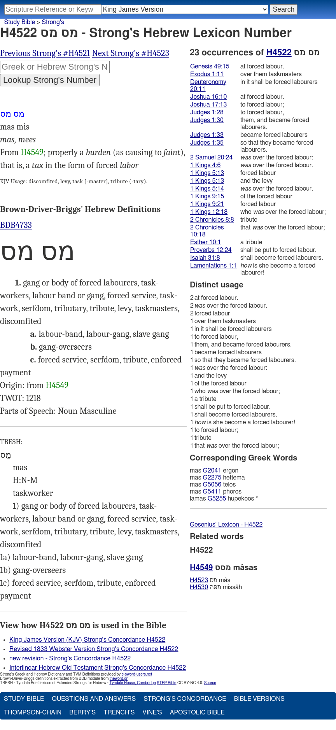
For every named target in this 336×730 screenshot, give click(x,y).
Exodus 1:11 (207, 74)
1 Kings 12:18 (209, 212)
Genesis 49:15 (209, 66)
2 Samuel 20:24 (211, 157)
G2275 (212, 477)
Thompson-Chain (32, 712)
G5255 (217, 498)
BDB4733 (16, 225)
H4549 (32, 152)
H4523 (199, 580)
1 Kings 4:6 (205, 165)
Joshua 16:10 (208, 97)
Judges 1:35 (207, 143)
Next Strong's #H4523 (130, 53)
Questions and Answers (94, 699)
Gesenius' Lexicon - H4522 (226, 525)
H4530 (199, 587)
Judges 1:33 (207, 135)
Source (210, 683)
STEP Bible (166, 683)
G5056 (212, 484)
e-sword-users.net (137, 674)
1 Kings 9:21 (207, 204)
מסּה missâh (216, 587)
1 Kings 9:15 (207, 196)
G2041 (212, 470)
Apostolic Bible (197, 712)
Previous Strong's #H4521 (45, 53)
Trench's (119, 712)
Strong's (53, 22)
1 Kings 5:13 (207, 173)
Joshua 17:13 (208, 105)
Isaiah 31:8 (205, 258)
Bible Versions (259, 699)
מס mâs (210, 580)
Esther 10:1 (205, 242)
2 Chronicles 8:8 (212, 220)
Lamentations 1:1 (213, 266)
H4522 (278, 52)
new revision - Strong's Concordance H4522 (70, 658)
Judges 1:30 (207, 120)
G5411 (212, 491)
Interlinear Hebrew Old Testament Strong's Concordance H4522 (97, 668)
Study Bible (19, 22)
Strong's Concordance (185, 699)
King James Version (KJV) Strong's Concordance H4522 (87, 640)
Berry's (82, 712)
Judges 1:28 (207, 112)
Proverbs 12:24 (211, 250)
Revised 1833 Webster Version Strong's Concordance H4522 (93, 649)
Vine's (152, 712)
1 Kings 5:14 (207, 189)
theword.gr (119, 679)
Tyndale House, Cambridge (132, 683)
